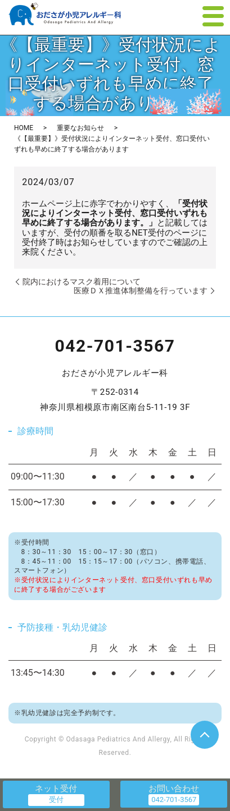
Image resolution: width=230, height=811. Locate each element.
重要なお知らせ (80, 128)
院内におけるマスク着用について (81, 281)
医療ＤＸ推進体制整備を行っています (141, 290)
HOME (23, 128)
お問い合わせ (173, 789)
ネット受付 (56, 789)
